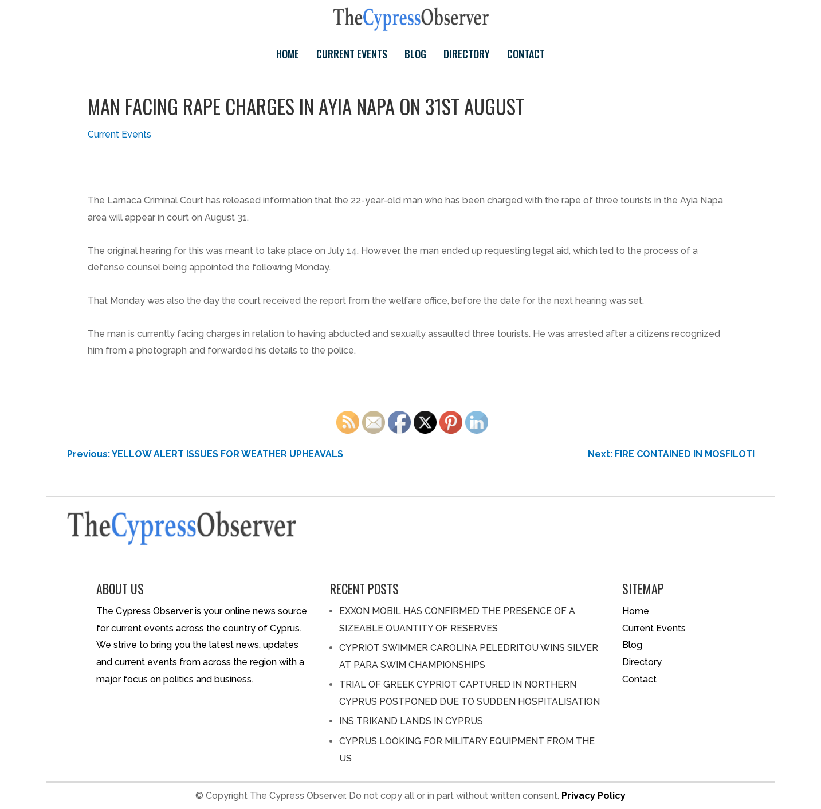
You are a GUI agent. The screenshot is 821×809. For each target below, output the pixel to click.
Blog (415, 53)
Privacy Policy (593, 795)
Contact (526, 53)
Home (287, 53)
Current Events (351, 53)
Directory (466, 53)
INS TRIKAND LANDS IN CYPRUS (411, 721)
